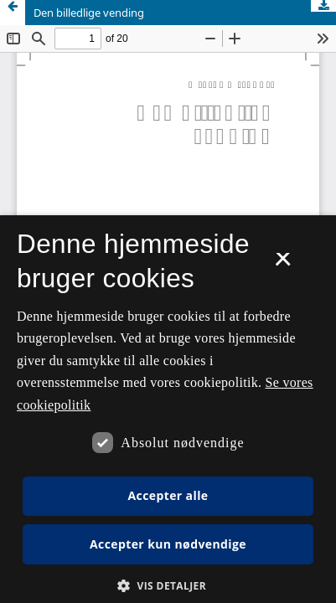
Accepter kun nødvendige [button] (168, 544)
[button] (168, 585)
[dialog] (168, 409)
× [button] (282, 264)
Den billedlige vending (89, 12)
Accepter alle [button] (167, 495)
